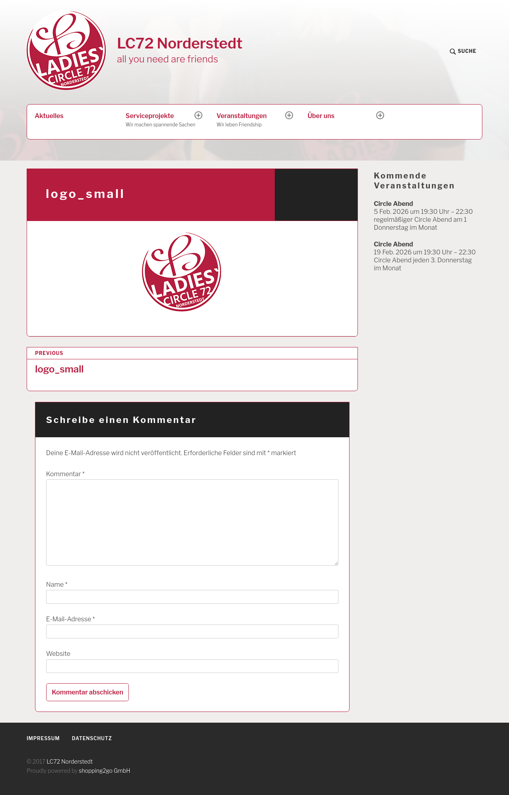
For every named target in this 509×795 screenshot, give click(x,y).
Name (57, 584)
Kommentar (65, 474)
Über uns (320, 116)
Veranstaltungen (252, 120)
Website (58, 653)
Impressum (43, 738)
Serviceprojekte (161, 120)
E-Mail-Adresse (70, 619)
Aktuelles (49, 116)
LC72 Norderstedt (180, 43)
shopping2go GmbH (104, 770)
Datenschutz (92, 738)
